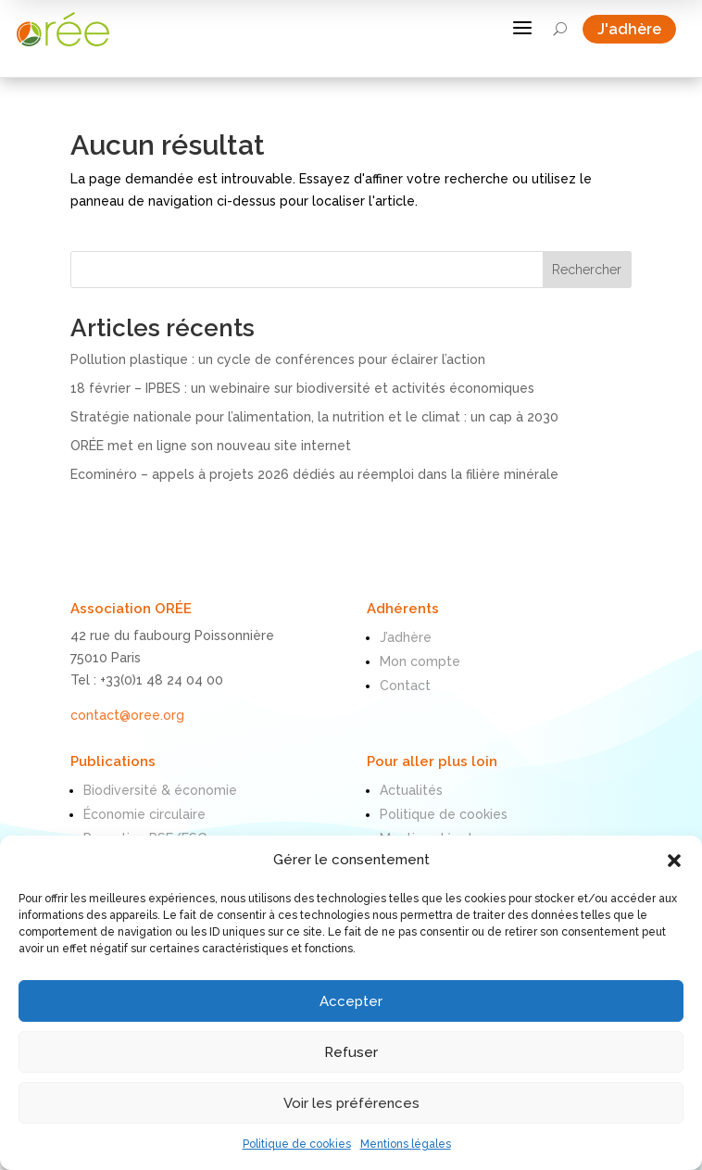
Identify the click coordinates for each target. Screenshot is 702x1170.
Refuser (351, 1052)
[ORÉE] (63, 29)
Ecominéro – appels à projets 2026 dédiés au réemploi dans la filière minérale (314, 474)
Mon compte (420, 661)
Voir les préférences (351, 1103)
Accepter (351, 1001)
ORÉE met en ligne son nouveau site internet (210, 445)
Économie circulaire (144, 814)
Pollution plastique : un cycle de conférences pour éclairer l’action (277, 359)
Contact (405, 685)
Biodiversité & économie (160, 790)
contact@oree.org (127, 715)
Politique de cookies (297, 1144)
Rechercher (586, 269)
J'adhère (636, 29)
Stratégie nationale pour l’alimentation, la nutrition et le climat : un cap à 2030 (314, 416)
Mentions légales (405, 1144)
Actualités (411, 790)
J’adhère (406, 637)
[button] (674, 860)
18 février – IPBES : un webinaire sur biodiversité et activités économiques (302, 388)
